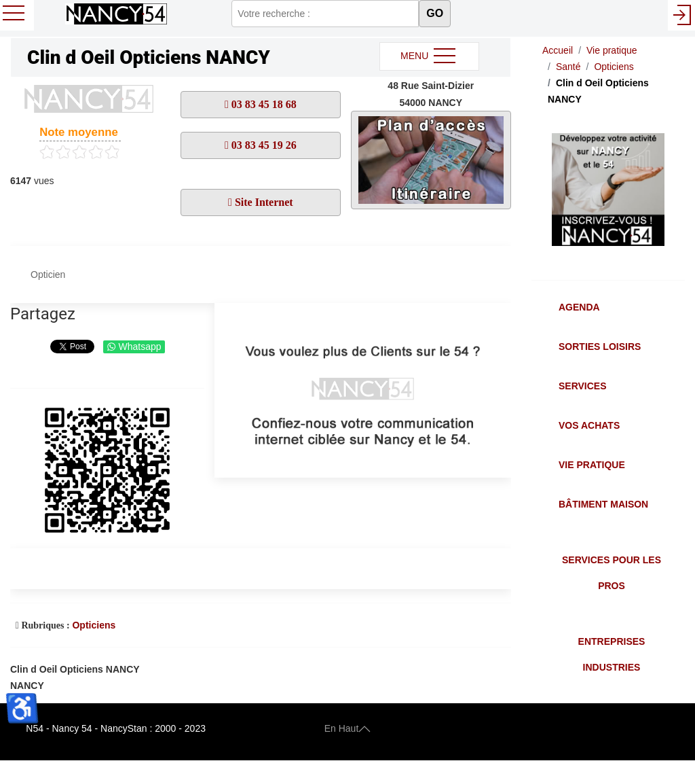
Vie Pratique (592, 464)
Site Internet (262, 202)
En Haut (347, 728)
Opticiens (93, 625)
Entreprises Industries (611, 654)
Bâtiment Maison (603, 504)
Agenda (579, 307)
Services (583, 385)
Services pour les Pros (611, 572)
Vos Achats (589, 425)
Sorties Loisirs (600, 346)
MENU (429, 56)
